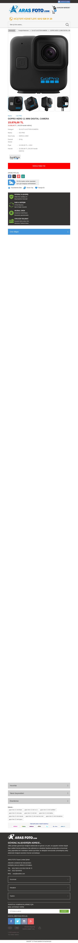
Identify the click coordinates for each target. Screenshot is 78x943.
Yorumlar (13, 786)
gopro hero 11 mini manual (16, 816)
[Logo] (29, 9)
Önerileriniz (14, 801)
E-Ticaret (35, 941)
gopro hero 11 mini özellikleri (47, 809)
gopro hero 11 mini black (15, 809)
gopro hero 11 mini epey (15, 813)
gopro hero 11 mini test (30, 813)
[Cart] (54, 12)
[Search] (39, 25)
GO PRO (22, 133)
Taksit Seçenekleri (17, 793)
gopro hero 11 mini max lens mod (34, 816)
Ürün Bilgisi (14, 232)
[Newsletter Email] (39, 911)
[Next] (66, 103)
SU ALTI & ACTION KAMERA (28, 129)
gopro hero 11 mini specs (15, 819)
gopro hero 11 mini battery (46, 813)
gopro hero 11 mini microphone (54, 816)
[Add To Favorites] (15, 188)
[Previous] (11, 103)
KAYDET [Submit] (64, 911)
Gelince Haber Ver (39, 166)
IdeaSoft (29, 941)
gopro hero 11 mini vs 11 (31, 809)
